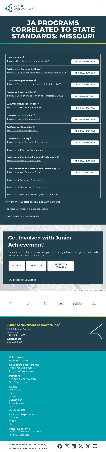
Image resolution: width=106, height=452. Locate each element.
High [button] (11, 424)
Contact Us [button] (14, 339)
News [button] (12, 406)
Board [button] (12, 396)
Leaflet (75, 290)
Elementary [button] (15, 417)
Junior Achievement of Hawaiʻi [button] (25, 431)
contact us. (42, 209)
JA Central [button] (42, 448)
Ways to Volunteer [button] (19, 360)
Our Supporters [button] (18, 382)
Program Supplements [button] (22, 368)
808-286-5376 (14, 342)
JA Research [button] (15, 399)
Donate (16, 266)
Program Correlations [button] (21, 371)
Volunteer (36, 266)
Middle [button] (13, 421)
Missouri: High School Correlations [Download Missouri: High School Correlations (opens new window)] (25, 150)
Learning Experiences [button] (23, 414)
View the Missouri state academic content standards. (32, 201)
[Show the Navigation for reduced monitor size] (100, 8)
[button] (60, 446)
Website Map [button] (29, 448)
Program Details (85, 61)
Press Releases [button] (17, 403)
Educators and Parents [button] (24, 365)
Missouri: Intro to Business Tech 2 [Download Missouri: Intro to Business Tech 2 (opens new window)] (24, 172)
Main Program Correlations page (22, 216)
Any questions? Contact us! (22, 279)
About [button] (13, 386)
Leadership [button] (15, 389)
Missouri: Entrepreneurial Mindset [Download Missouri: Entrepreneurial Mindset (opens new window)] (24, 107)
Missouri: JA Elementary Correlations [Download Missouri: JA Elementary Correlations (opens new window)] (26, 187)
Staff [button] (11, 393)
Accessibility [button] (15, 448)
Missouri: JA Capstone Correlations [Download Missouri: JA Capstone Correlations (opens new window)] (25, 180)
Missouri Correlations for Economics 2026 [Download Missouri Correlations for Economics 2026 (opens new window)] (28, 61)
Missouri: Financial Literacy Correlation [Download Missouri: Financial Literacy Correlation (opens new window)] (27, 142)
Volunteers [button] (16, 357)
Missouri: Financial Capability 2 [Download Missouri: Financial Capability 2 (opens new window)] (22, 130)
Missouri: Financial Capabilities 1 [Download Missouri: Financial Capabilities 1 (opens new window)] (23, 119)
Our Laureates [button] (17, 410)
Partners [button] (14, 376)
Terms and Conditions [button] (20, 445)
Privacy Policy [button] (39, 445)
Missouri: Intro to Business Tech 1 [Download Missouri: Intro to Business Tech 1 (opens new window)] (24, 160)
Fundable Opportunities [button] (22, 378)
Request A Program (61, 265)
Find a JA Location (19, 434)
